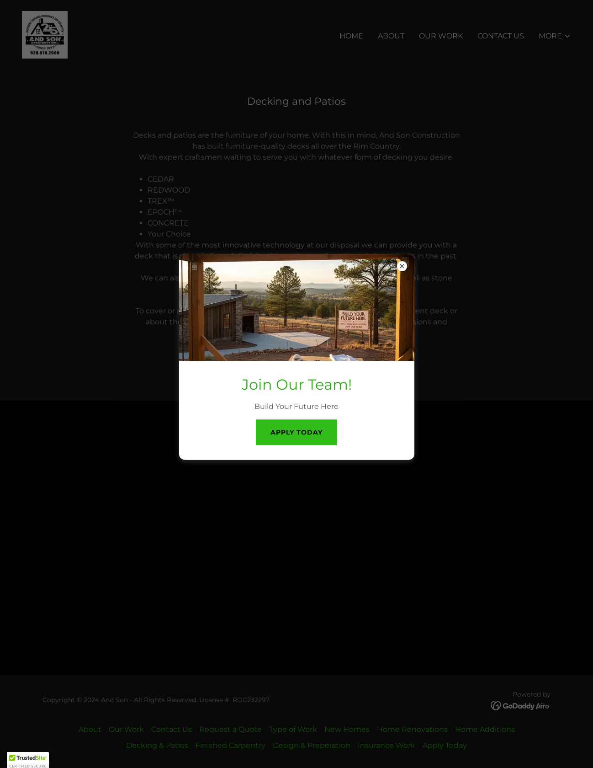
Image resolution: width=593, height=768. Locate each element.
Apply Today (296, 432)
